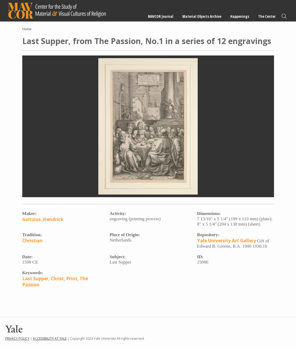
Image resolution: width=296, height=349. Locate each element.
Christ (57, 278)
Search (284, 16)
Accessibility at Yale (50, 338)
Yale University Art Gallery (226, 241)
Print (71, 278)
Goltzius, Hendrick (42, 219)
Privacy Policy (17, 338)
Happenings (239, 16)
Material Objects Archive (201, 16)
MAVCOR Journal (160, 16)
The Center (267, 16)
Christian (32, 241)
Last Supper (35, 278)
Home (27, 29)
